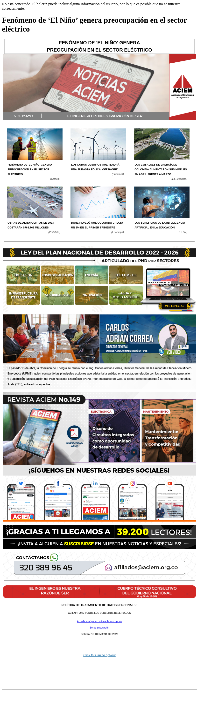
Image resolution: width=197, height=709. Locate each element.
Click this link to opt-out (99, 655)
